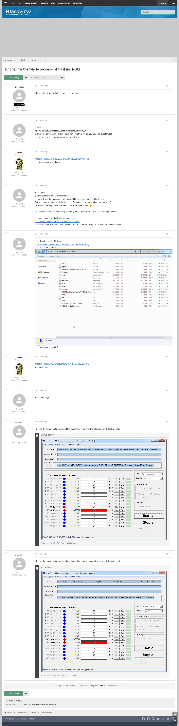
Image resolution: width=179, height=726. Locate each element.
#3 (171, 151)
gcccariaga (19, 87)
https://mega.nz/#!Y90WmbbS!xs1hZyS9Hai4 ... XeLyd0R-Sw (62, 364)
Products (44, 3)
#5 (171, 234)
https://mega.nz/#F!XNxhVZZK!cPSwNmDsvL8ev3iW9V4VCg (62, 159)
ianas (19, 121)
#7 (171, 390)
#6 (171, 356)
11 (22, 108)
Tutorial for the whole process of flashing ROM (42, 69)
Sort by (97, 685)
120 (21, 173)
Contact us (77, 3)
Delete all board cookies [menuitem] (15, 719)
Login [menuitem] (172, 3)
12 (22, 139)
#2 (171, 120)
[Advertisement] (90, 37)
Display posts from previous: (70, 685)
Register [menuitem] (162, 3)
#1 (171, 86)
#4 (171, 185)
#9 (171, 554)
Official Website (30, 3)
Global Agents (64, 3)
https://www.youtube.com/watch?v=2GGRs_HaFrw (57, 221)
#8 (171, 422)
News (53, 3)
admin (19, 153)
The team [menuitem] (32, 719)
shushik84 (19, 423)
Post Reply (13, 78)
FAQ (19, 3)
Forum (12, 3)
